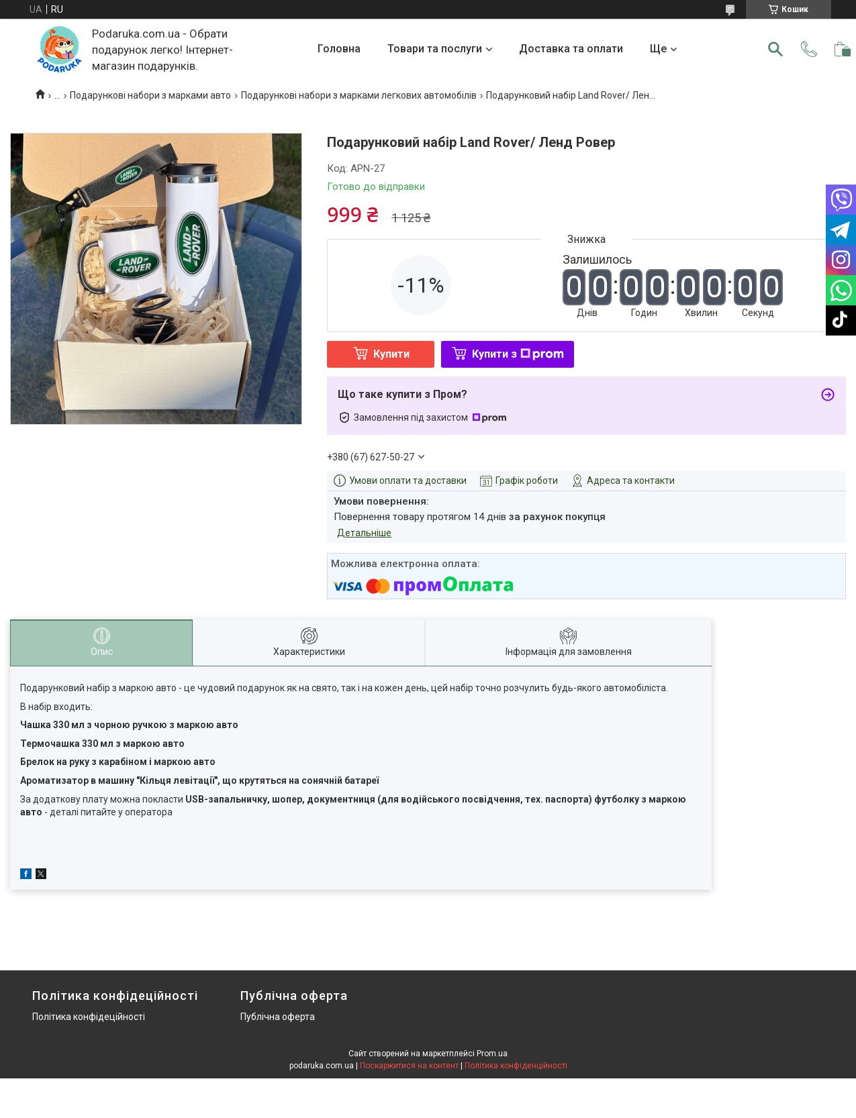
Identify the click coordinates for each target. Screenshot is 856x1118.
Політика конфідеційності (88, 1016)
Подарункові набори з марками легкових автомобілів (359, 95)
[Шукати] (775, 49)
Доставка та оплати (571, 48)
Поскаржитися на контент (409, 1065)
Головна (339, 48)
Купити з (518, 354)
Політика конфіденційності (516, 1065)
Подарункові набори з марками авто (150, 95)
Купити (391, 354)
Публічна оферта (277, 1016)
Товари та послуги (434, 48)
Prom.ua (492, 1053)
